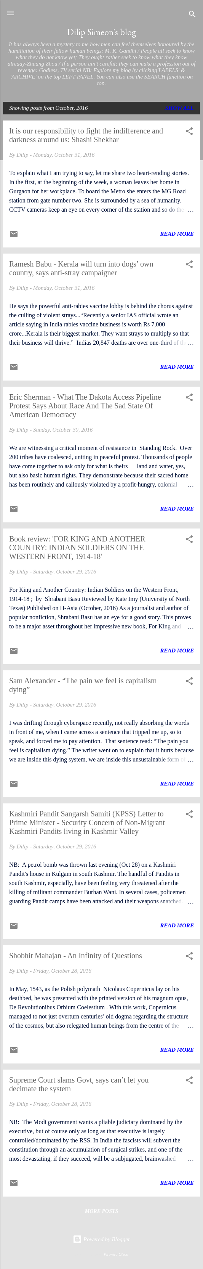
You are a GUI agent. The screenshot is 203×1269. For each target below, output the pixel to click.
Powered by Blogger (101, 1239)
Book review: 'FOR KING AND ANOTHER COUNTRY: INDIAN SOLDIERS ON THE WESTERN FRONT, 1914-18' (77, 548)
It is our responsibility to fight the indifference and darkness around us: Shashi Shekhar (86, 135)
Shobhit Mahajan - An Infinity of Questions (75, 955)
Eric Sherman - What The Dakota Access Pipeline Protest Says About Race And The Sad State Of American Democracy (85, 406)
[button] (189, 132)
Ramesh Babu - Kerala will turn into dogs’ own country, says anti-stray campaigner (81, 268)
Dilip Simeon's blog (101, 32)
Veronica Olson (116, 1254)
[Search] (192, 15)
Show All (179, 108)
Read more (177, 234)
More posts (101, 1211)
